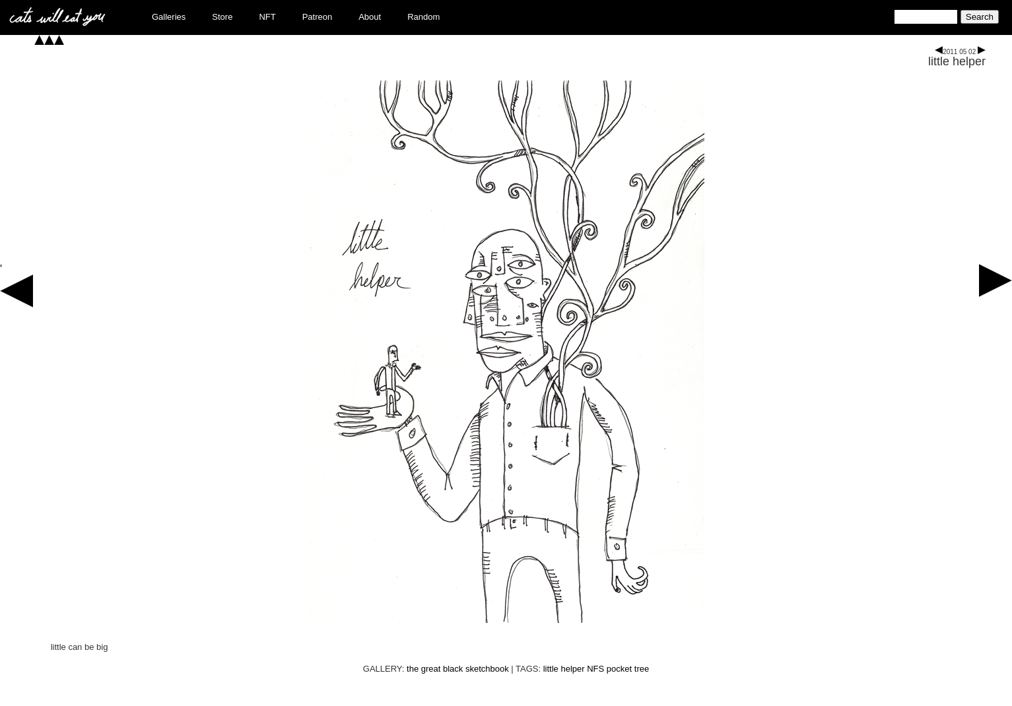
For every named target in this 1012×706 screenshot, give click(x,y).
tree (641, 669)
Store (222, 17)
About (369, 17)
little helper (957, 61)
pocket (619, 669)
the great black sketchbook (458, 669)
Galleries (169, 17)
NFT (267, 17)
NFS (595, 669)
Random (423, 17)
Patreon (317, 17)
